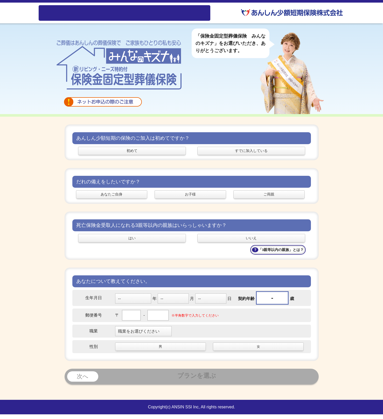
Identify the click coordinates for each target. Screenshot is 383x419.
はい (132, 242)
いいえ (251, 242)
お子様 (190, 196)
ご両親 (269, 196)
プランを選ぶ (141, 381)
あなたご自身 (111, 196)
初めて (132, 151)
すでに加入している (251, 151)
